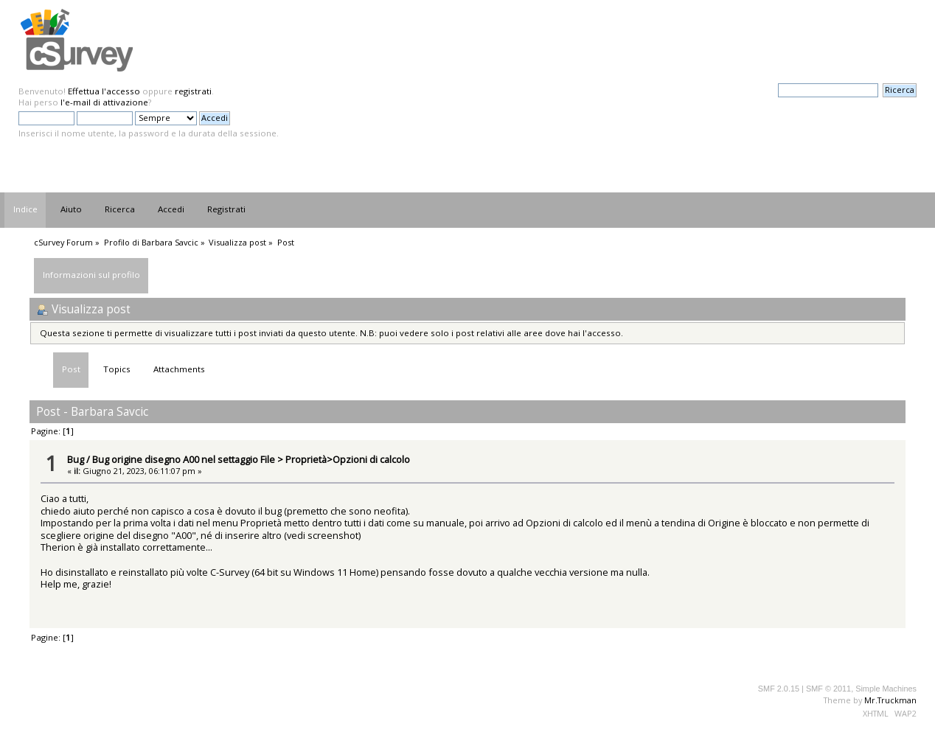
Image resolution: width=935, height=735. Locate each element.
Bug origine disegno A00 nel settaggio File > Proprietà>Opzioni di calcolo (251, 459)
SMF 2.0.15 (778, 688)
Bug (75, 459)
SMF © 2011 (828, 688)
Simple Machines (886, 688)
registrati (193, 91)
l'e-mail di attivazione (104, 102)
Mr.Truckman (890, 700)
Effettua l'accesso (104, 91)
